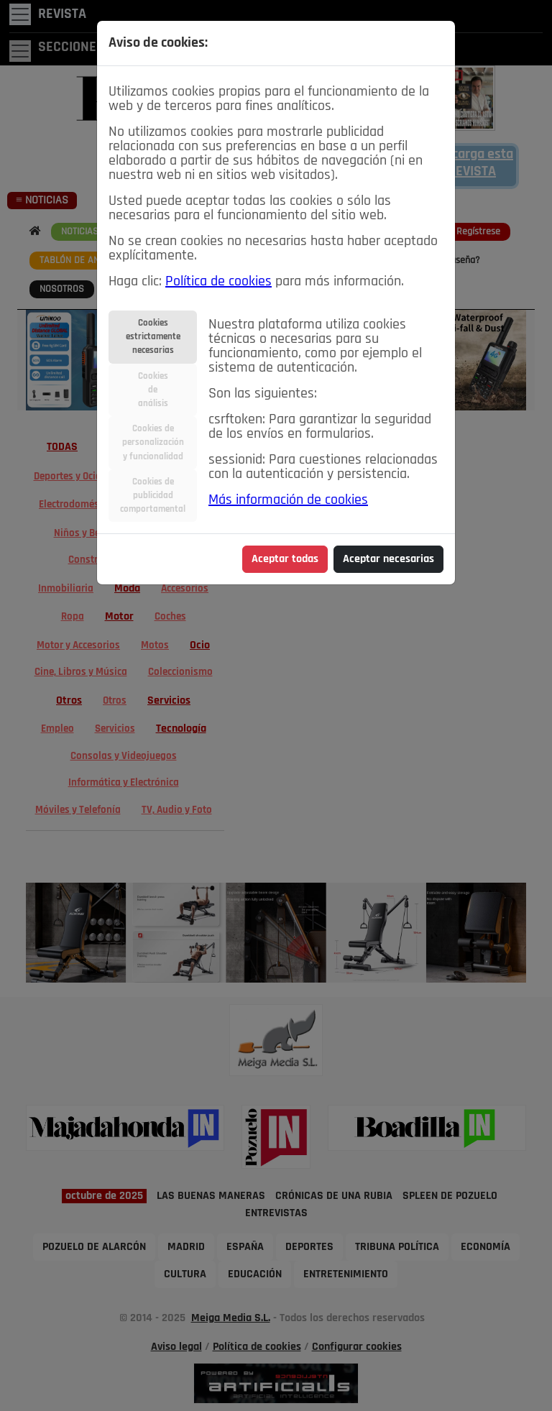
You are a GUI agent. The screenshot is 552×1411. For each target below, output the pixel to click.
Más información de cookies (288, 500)
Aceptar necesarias (388, 559)
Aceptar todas (285, 559)
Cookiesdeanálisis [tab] (153, 390)
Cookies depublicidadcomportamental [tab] (152, 495)
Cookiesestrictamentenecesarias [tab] (153, 336)
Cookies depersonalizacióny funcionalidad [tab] (153, 442)
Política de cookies (218, 282)
